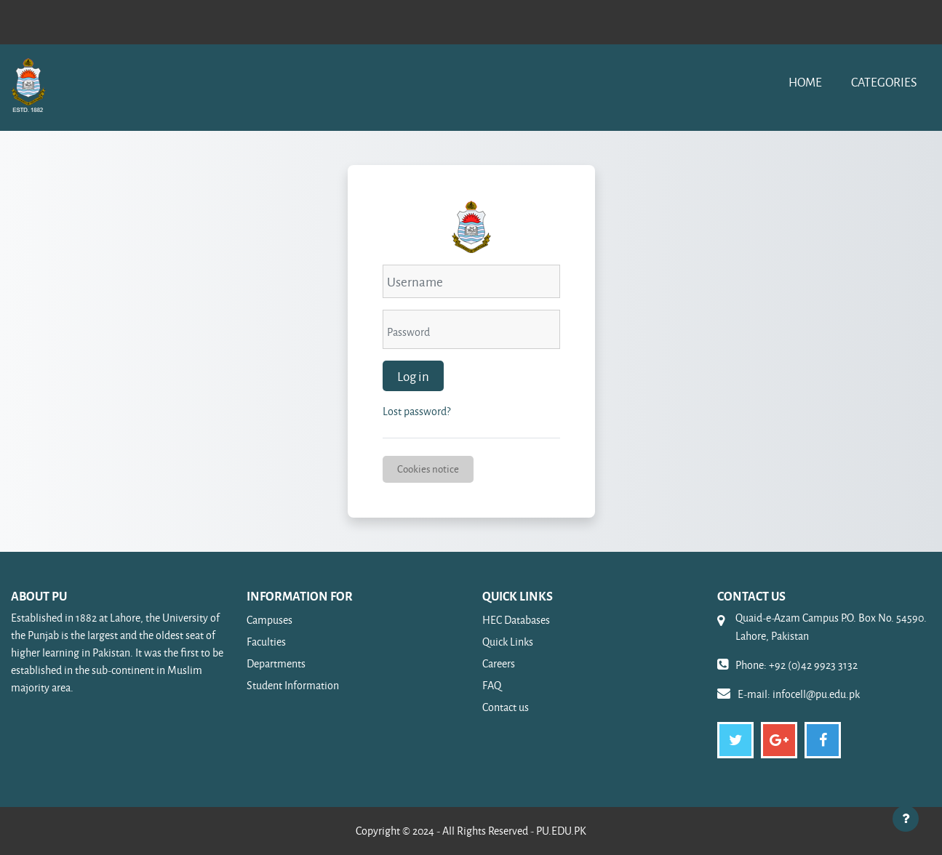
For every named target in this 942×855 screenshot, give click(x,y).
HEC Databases (516, 619)
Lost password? (416, 411)
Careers (498, 663)
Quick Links (507, 641)
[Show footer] (906, 819)
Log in (413, 376)
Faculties (266, 641)
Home (805, 81)
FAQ (491, 685)
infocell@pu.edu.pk (816, 694)
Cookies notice (428, 468)
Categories (884, 81)
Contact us (505, 707)
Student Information (293, 685)
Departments (276, 663)
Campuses (269, 619)
